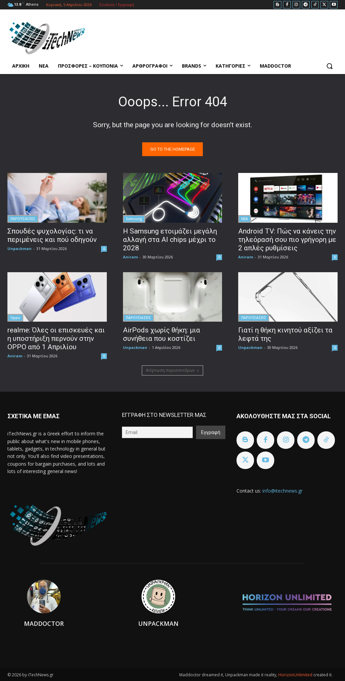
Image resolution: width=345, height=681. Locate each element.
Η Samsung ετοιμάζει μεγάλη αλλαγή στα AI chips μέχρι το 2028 (170, 239)
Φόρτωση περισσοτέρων (172, 370)
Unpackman (19, 248)
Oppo (15, 317)
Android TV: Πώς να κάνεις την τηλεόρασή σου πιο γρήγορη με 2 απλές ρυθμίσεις (287, 239)
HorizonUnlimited (295, 675)
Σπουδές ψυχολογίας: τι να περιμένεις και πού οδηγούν (52, 235)
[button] (329, 66)
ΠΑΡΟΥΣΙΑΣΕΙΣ (22, 218)
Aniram (130, 256)
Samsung (134, 218)
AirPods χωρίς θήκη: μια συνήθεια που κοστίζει (161, 334)
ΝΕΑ (244, 218)
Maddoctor (44, 623)
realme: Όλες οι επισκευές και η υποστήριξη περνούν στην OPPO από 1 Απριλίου (56, 338)
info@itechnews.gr (282, 491)
